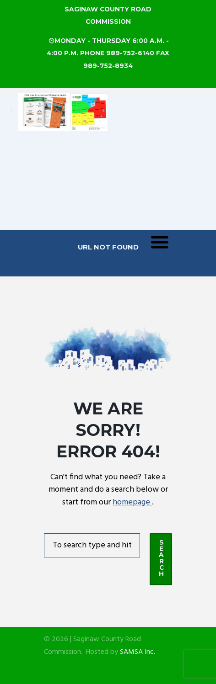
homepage (132, 502)
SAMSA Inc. (137, 652)
